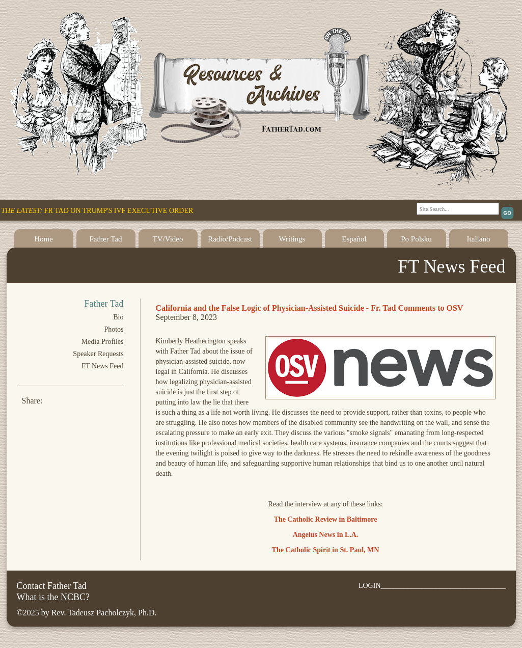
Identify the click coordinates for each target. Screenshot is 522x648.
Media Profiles (102, 341)
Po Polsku (416, 239)
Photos (113, 329)
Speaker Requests (98, 354)
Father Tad (105, 239)
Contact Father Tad (52, 586)
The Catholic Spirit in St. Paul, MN (325, 550)
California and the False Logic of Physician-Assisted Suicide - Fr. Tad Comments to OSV (309, 308)
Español (354, 239)
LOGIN (370, 585)
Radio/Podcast (230, 239)
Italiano (478, 239)
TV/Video (168, 239)
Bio (118, 317)
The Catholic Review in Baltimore (325, 519)
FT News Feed (102, 366)
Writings (292, 239)
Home (43, 239)
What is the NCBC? (53, 597)
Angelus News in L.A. (326, 534)
